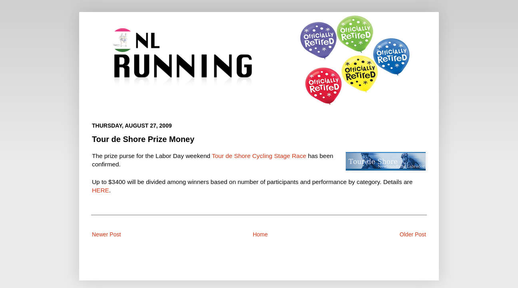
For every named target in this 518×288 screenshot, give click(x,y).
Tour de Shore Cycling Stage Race (259, 155)
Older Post (413, 234)
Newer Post (106, 234)
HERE (100, 190)
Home (260, 234)
